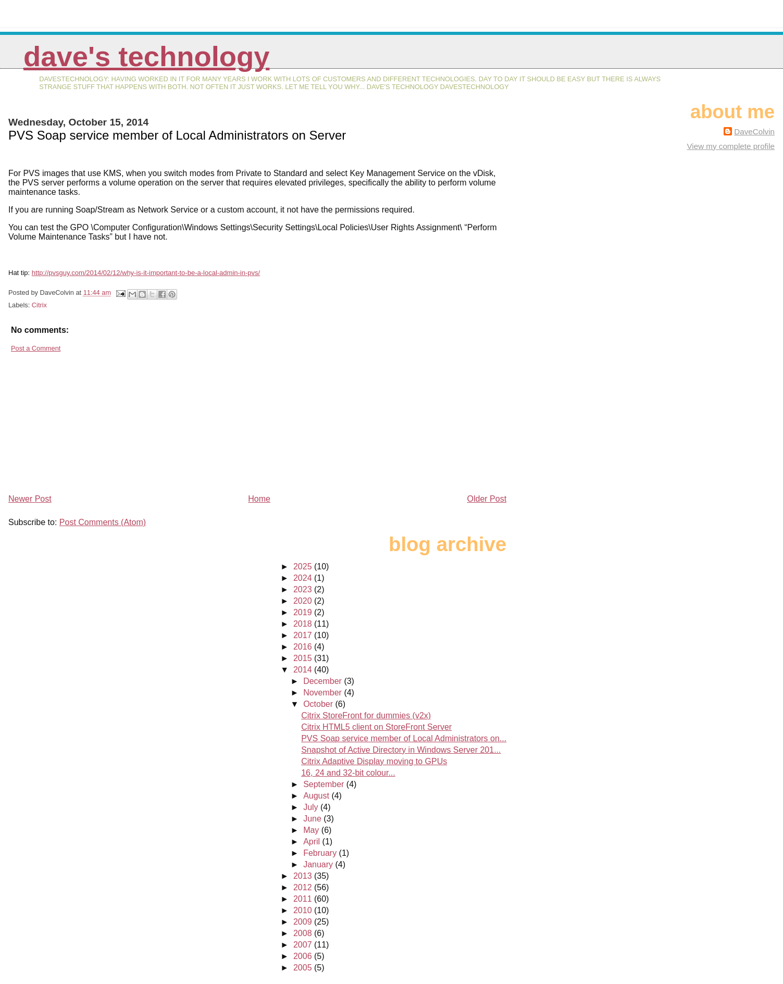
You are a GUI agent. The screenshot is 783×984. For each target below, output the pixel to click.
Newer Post (30, 498)
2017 (303, 635)
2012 (303, 887)
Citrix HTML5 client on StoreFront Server (376, 727)
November (323, 692)
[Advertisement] (86, 419)
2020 (303, 600)
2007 (303, 944)
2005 (303, 967)
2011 (303, 898)
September (324, 784)
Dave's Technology (146, 56)
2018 (303, 623)
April (312, 841)
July (311, 807)
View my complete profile (731, 146)
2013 (303, 875)
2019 (303, 612)
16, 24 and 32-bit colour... (348, 772)
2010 (303, 910)
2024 (303, 578)
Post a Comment (35, 348)
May (312, 830)
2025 (303, 566)
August (317, 795)
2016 (303, 646)
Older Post (487, 498)
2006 (303, 956)
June (313, 818)
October (319, 704)
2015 (303, 658)
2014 (303, 669)
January (319, 864)
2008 (303, 933)
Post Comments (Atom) (102, 522)
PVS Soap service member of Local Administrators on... (403, 738)
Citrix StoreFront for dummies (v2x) (366, 715)
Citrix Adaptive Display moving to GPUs (374, 761)
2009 (303, 921)
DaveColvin (754, 131)
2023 (303, 589)
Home (259, 498)
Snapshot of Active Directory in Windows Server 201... (401, 749)
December (323, 681)
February (321, 853)
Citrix (39, 305)
